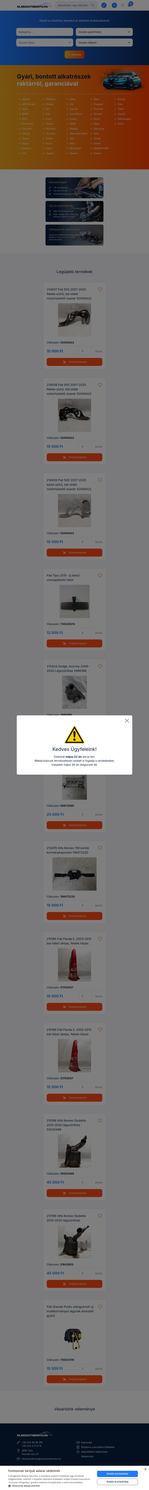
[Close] (127, 721)
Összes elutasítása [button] (117, 1481)
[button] (50, 1486)
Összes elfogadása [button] (117, 1473)
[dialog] (74, 1478)
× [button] (145, 1469)
